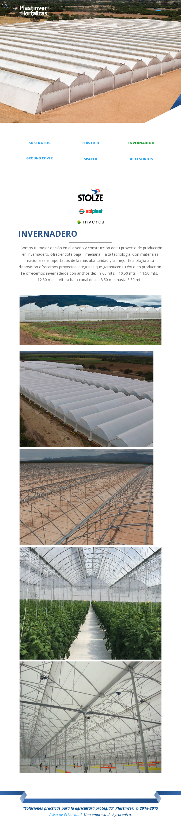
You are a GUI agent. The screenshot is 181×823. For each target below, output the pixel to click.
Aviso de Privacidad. (66, 814)
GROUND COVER (39, 158)
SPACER (90, 158)
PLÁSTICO (90, 142)
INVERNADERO (141, 142)
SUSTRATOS (39, 142)
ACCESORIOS (141, 158)
